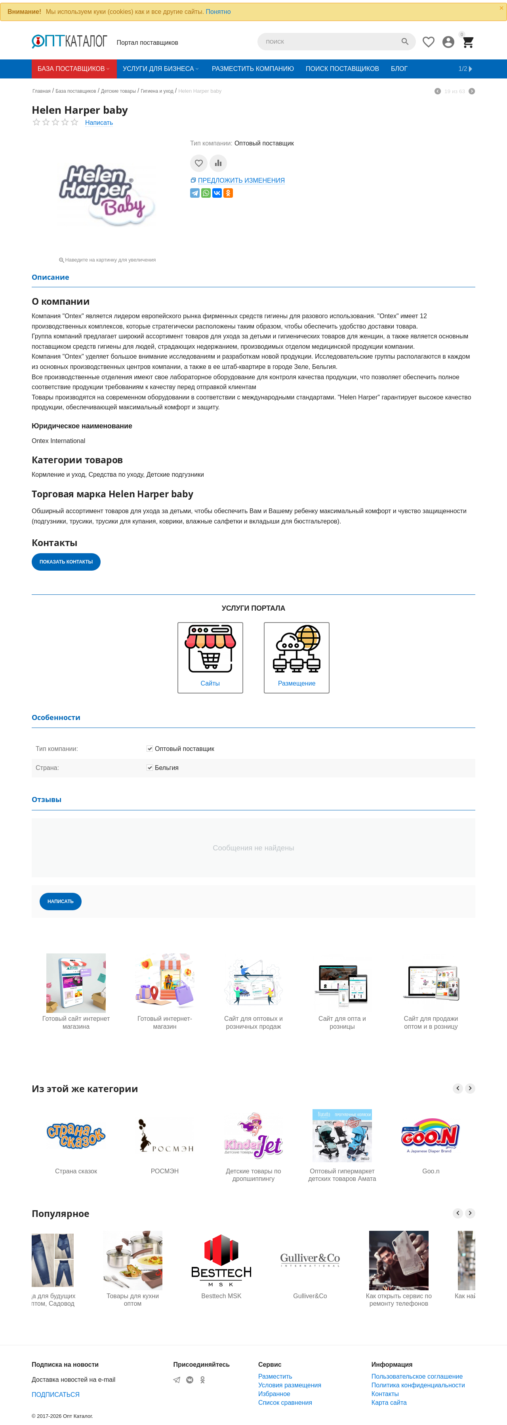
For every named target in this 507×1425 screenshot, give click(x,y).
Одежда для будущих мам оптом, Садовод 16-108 (75, 1300)
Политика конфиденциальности (418, 1385)
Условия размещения (289, 1385)
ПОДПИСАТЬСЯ (56, 1394)
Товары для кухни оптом (165, 1300)
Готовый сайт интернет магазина (76, 1022)
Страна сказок (76, 1171)
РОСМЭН (165, 1171)
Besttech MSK (253, 1296)
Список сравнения (285, 1402)
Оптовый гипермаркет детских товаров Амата (342, 1175)
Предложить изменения (241, 180)
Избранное (274, 1394)
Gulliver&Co (342, 1296)
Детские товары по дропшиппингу (253, 1175)
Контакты (385, 1394)
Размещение (296, 655)
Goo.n (431, 1171)
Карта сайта (389, 1402)
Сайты (210, 655)
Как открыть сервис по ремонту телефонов (431, 1300)
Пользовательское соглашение (417, 1376)
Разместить (275, 1376)
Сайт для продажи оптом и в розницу (431, 1022)
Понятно (218, 11)
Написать (99, 122)
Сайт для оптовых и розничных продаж (253, 1022)
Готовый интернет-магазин (164, 1022)
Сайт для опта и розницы (342, 1022)
